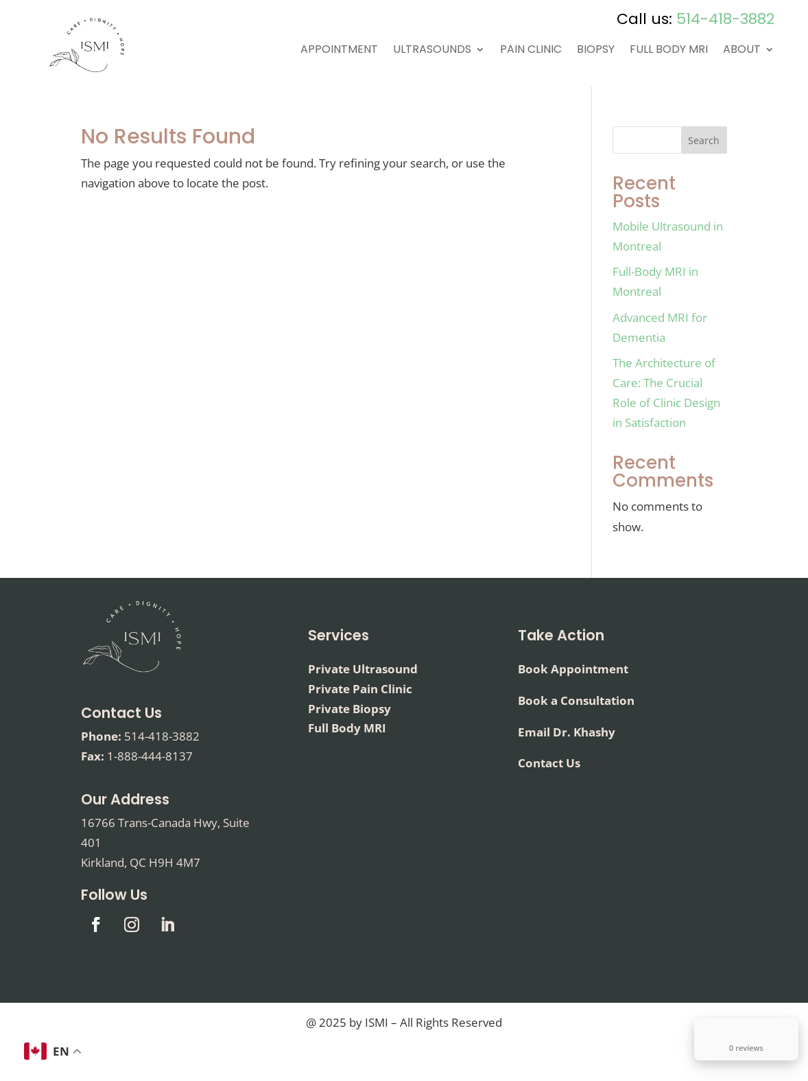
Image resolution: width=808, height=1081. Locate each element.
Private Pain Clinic (360, 689)
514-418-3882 (725, 19)
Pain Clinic (531, 51)
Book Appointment (573, 669)
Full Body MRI (669, 51)
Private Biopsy (349, 709)
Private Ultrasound (363, 669)
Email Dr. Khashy (566, 732)
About (742, 51)
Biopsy (596, 51)
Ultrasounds (432, 51)
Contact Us (121, 713)
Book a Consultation (576, 700)
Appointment (339, 51)
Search (704, 140)
